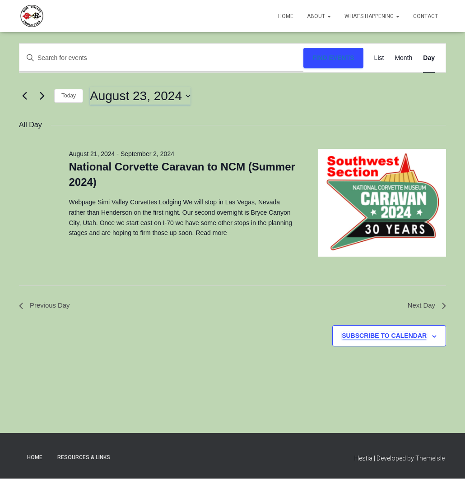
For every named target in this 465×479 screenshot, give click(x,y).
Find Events (333, 57)
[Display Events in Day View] (429, 58)
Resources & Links (83, 459)
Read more (210, 232)
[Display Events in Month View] (403, 58)
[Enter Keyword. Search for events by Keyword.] (161, 58)
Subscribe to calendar (384, 337)
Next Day (425, 306)
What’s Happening (372, 16)
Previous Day (46, 306)
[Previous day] (24, 96)
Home (285, 16)
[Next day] (42, 96)
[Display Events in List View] (379, 58)
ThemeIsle (430, 459)
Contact (425, 16)
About (319, 16)
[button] (328, 16)
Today (68, 95)
